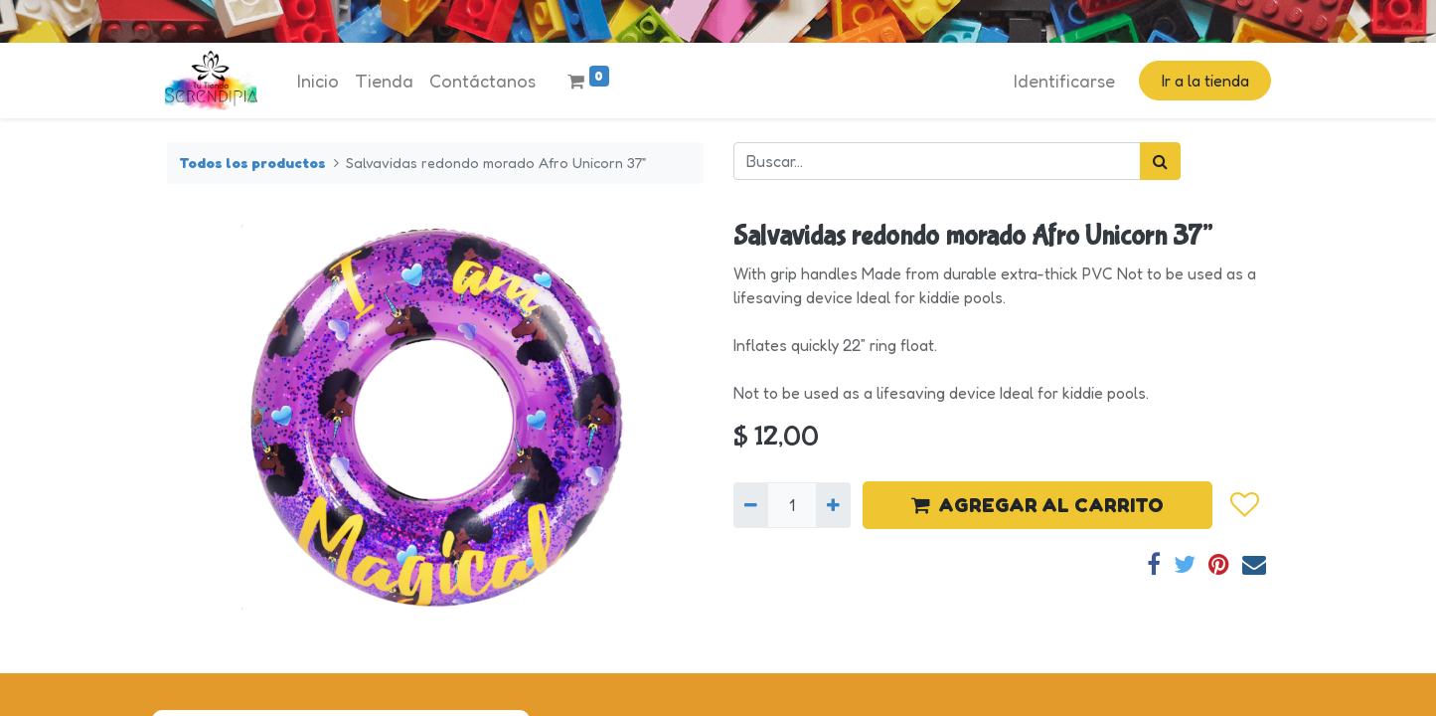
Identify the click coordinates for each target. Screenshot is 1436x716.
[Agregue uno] (833, 505)
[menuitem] (320, 81)
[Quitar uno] (750, 505)
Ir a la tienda (1203, 80)
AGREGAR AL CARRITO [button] (1037, 505)
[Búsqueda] (1160, 161)
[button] (1244, 505)
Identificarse (1062, 80)
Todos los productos (252, 162)
